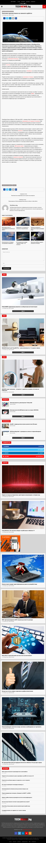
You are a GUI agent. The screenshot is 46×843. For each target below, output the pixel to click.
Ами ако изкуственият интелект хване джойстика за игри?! (15, 801)
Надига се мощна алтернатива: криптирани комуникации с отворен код (21, 495)
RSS (29, 841)
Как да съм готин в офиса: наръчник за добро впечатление (17, 691)
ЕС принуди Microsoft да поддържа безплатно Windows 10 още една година (22, 762)
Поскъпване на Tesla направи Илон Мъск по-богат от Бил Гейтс (23, 201)
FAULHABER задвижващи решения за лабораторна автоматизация (19, 306)
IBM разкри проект (19, 146)
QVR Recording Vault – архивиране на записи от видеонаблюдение (25, 431)
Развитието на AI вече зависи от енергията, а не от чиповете (16, 780)
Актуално (3, 11)
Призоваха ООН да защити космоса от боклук (37, 243)
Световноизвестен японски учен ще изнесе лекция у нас (15, 788)
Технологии (11, 11)
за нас (19, 1)
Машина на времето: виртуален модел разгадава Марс (37, 228)
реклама (28, 1)
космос (14, 185)
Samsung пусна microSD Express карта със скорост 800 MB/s (24, 410)
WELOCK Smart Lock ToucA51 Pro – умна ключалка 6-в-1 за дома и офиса (21, 348)
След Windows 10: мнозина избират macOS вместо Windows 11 (18, 530)
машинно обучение (18, 157)
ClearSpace (29, 70)
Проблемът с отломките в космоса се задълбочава (22, 228)
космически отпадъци (28, 77)
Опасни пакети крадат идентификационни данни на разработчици (19, 584)
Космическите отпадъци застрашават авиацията (7, 243)
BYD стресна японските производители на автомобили (14, 771)
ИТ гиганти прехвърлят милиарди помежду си (12, 784)
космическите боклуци (13, 58)
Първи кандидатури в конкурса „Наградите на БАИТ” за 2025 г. (16, 793)
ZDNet (32, 93)
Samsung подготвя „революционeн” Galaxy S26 (21, 402)
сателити (20, 130)
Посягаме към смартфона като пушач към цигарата (23, 195)
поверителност (25, 841)
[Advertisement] (23, 110)
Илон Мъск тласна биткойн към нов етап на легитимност (17, 655)
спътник (8, 64)
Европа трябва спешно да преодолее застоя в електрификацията (17, 797)
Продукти (5, 399)
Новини (7, 11)
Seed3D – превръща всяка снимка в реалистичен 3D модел (23, 424)
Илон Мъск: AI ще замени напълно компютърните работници (16, 806)
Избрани (5, 462)
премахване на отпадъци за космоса (31, 121)
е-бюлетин (33, 1)
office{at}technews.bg (27, 829)
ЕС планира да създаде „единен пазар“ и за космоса (21, 243)
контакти (23, 1)
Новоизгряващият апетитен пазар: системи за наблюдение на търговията (21, 726)
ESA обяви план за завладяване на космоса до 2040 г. (8, 228)
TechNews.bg (5, 15)
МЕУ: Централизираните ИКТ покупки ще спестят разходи (17, 619)
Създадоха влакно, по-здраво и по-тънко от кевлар (14, 810)
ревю (4, 274)
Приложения (6, 421)
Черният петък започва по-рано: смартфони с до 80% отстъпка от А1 (18, 776)
